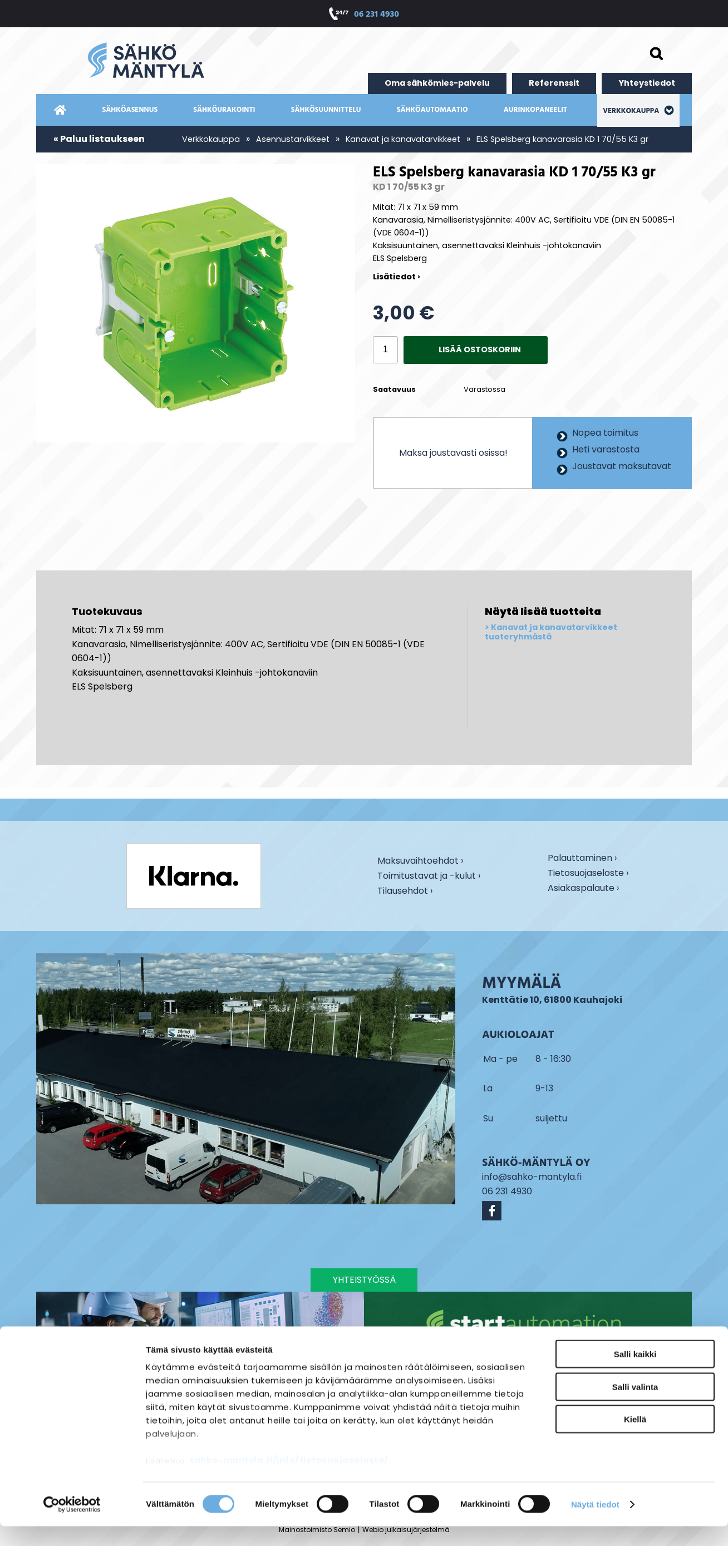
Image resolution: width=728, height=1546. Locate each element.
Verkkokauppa (638, 111)
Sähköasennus (130, 110)
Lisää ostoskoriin (480, 349)
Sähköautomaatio (432, 110)
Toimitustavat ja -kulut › (428, 876)
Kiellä (635, 1439)
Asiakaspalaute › (583, 888)
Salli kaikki (635, 1374)
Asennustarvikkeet (292, 139)
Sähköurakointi (224, 110)
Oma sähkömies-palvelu (437, 82)
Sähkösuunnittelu (326, 110)
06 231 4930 (376, 14)
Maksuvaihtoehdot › (420, 861)
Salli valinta (635, 1406)
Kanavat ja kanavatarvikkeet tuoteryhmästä (551, 632)
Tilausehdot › (404, 890)
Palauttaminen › (582, 858)
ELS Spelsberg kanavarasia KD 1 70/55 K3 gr (562, 139)
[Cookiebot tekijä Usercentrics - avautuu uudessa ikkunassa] (72, 1524)
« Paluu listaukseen (99, 138)
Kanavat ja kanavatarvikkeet (403, 139)
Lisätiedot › (396, 276)
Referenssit (554, 82)
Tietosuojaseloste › (588, 873)
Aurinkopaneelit (535, 110)
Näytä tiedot (595, 1524)
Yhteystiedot (646, 82)
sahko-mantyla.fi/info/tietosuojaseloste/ (288, 1480)
